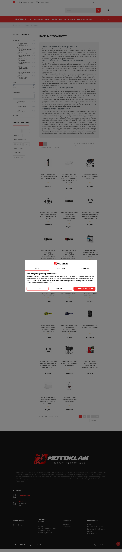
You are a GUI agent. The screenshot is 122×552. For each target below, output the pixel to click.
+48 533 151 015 (24, 499)
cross (26, 145)
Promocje (62, 19)
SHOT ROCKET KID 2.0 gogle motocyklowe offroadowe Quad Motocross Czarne (90, 293)
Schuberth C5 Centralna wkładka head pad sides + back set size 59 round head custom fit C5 (90, 216)
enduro (26, 132)
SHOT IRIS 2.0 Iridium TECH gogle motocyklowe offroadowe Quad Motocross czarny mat (48, 256)
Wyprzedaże (71, 19)
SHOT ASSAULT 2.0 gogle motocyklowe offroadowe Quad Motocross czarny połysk (69, 217)
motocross (17, 137)
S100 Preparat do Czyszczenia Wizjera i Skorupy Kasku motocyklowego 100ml (90, 366)
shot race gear (19, 158)
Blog (78, 19)
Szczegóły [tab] (61, 268)
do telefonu (17, 154)
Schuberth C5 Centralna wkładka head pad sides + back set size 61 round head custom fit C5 (48, 366)
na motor (17, 132)
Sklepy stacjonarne (41, 19)
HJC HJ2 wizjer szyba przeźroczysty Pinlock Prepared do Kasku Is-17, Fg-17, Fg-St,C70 (48, 403)
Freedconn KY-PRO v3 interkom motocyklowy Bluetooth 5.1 (69, 365)
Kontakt (89, 19)
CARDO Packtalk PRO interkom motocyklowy (90, 328)
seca (22, 150)
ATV (15, 150)
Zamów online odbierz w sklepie (96, 533)
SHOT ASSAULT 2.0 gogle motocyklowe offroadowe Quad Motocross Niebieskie (69, 330)
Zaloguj (106, 2)
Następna (94, 423)
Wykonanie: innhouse (101, 548)
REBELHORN (17, 145)
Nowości (54, 19)
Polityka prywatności (45, 535)
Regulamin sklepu (44, 533)
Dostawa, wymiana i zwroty (47, 531)
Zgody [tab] (36, 268)
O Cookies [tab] (85, 268)
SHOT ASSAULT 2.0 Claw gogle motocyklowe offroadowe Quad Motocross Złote (48, 293)
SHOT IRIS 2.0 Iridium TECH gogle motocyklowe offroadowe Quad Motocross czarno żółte (69, 256)
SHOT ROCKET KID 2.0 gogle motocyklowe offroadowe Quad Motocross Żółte (48, 330)
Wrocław (17, 493)
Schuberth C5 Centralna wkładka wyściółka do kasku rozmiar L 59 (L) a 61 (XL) (48, 216)
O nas (83, 19)
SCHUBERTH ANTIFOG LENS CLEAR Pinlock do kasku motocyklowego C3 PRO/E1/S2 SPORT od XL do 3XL (69, 178)
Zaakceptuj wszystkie (84, 288)
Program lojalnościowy (95, 530)
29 (97, 419)
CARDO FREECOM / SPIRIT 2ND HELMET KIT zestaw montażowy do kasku (90, 255)
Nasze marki (67, 530)
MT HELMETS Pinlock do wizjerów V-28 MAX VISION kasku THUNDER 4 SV (69, 293)
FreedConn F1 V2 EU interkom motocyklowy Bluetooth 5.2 (90, 176)
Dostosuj (61, 288)
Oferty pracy (92, 536)
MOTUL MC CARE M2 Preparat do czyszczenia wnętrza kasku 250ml (48, 176)
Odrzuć (37, 288)
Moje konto (66, 527)
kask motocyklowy (20, 141)
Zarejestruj (99, 2)
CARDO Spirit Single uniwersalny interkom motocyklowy (69, 402)
